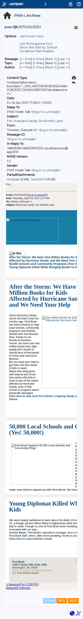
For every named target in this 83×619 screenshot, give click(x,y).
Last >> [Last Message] (63, 59)
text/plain (13, 179)
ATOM (49, 601)
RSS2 (73, 601)
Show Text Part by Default (38, 47)
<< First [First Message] (26, 59)
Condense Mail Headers (37, 51)
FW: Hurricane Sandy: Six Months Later (35, 121)
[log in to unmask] (46, 112)
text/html (38, 179)
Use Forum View (32, 36)
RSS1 (61, 601)
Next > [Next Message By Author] (51, 67)
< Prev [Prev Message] (38, 59)
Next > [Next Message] (51, 59)
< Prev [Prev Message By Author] (38, 67)
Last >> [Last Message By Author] (63, 67)
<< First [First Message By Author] (26, 67)
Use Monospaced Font (36, 44)
